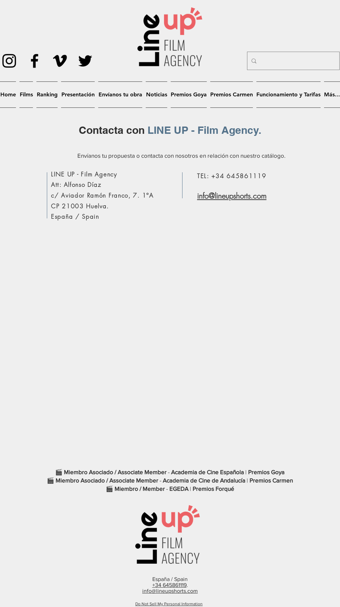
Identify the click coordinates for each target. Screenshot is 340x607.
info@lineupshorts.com (231, 196)
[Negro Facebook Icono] (34, 61)
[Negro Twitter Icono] (85, 61)
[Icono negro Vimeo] (60, 61)
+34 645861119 (169, 585)
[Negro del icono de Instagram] (9, 61)
